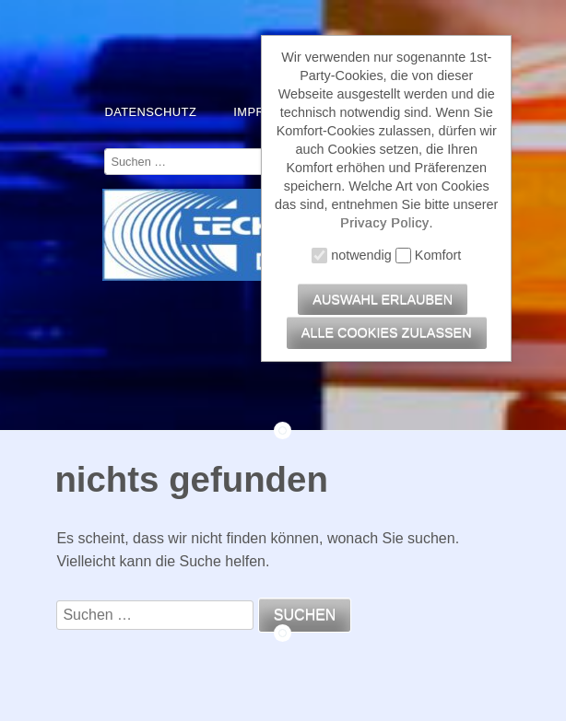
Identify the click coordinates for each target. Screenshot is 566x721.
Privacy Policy (385, 222)
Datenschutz (150, 112)
